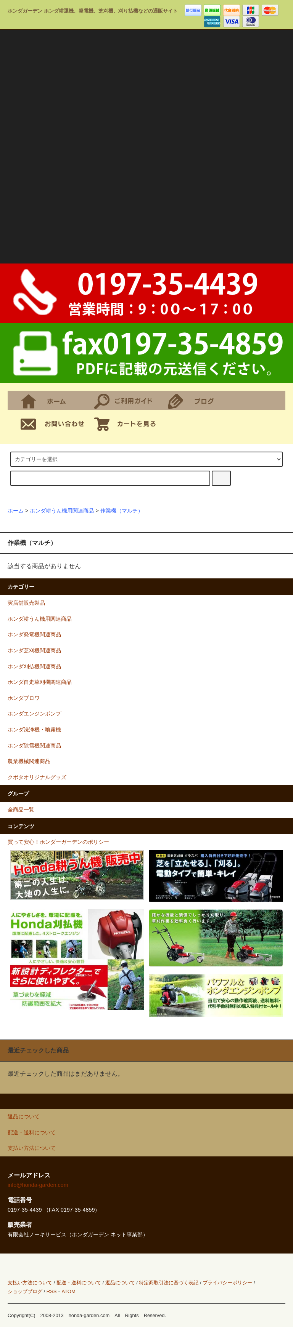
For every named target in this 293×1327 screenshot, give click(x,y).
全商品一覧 (21, 809)
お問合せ (54, 423)
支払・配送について (127, 400)
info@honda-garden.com (38, 1185)
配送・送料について (78, 1282)
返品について (120, 1282)
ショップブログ (201, 400)
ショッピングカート (127, 423)
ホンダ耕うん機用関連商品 (62, 511)
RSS (52, 1291)
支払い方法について (30, 1282)
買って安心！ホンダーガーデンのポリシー (58, 842)
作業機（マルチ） (121, 511)
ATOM (68, 1291)
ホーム (54, 400)
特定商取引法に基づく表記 (168, 1282)
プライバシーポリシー (227, 1282)
